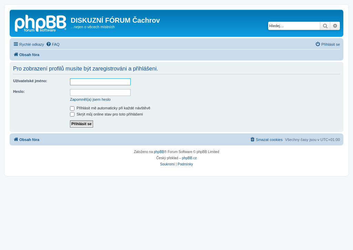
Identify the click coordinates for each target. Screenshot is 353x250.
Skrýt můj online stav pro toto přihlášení (106, 114)
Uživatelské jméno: (30, 81)
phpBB (159, 152)
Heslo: (19, 91)
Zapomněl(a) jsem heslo (90, 99)
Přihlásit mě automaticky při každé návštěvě (110, 108)
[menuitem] (53, 44)
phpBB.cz (189, 158)
